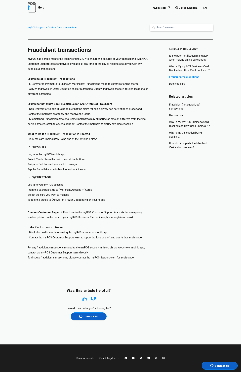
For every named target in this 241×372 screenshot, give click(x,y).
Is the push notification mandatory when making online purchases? (189, 57)
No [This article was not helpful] (93, 299)
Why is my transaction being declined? (185, 134)
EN (205, 8)
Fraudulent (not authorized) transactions (184, 106)
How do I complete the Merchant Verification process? (188, 145)
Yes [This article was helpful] (84, 299)
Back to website (85, 358)
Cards (51, 27)
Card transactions (67, 27)
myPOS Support (36, 27)
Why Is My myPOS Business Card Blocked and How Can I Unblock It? (189, 68)
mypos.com (161, 7)
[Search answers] (181, 27)
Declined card (177, 83)
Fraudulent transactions (184, 77)
